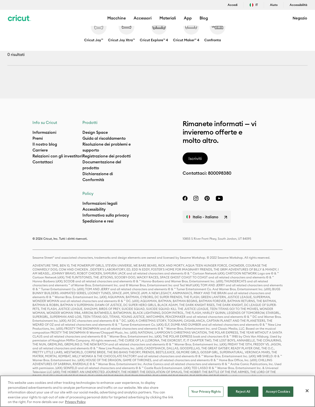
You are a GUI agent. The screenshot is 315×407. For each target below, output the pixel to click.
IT (254, 5)
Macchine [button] (116, 18)
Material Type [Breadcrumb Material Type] (54, 34)
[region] (157, 391)
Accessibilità (298, 5)
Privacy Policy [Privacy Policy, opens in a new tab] (75, 402)
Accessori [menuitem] (143, 18)
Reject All (243, 391)
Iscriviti (195, 158)
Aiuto (274, 5)
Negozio (300, 18)
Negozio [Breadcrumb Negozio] (13, 34)
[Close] (307, 390)
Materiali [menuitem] (167, 18)
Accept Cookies (278, 391)
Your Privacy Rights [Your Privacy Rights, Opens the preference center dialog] (205, 391)
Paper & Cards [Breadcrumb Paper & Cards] (79, 34)
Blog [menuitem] (204, 18)
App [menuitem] (188, 18)
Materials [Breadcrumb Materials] (31, 34)
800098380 (219, 173)
